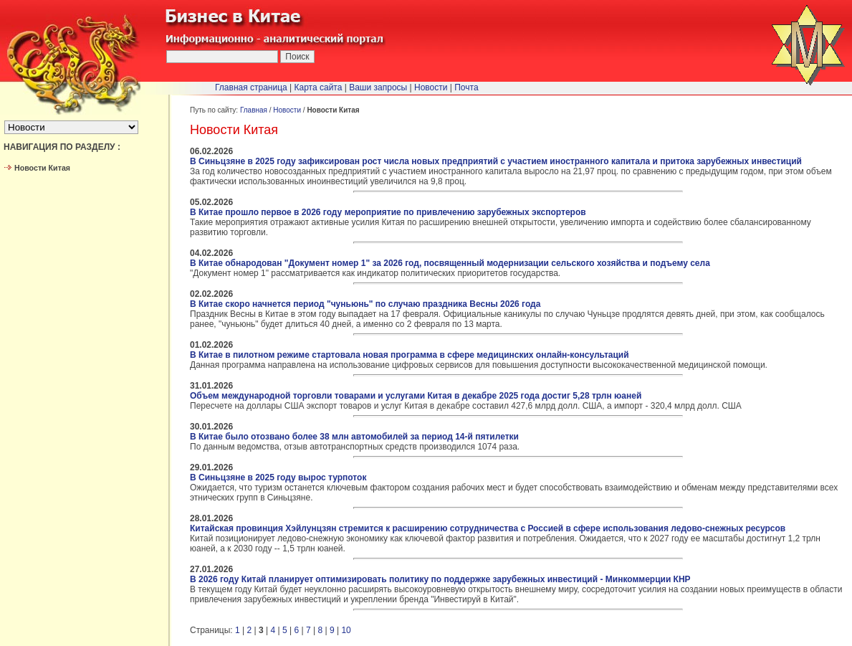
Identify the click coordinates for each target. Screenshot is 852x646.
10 (345, 630)
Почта (466, 87)
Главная (253, 110)
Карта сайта (319, 87)
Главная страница (251, 87)
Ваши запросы (378, 87)
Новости (287, 110)
